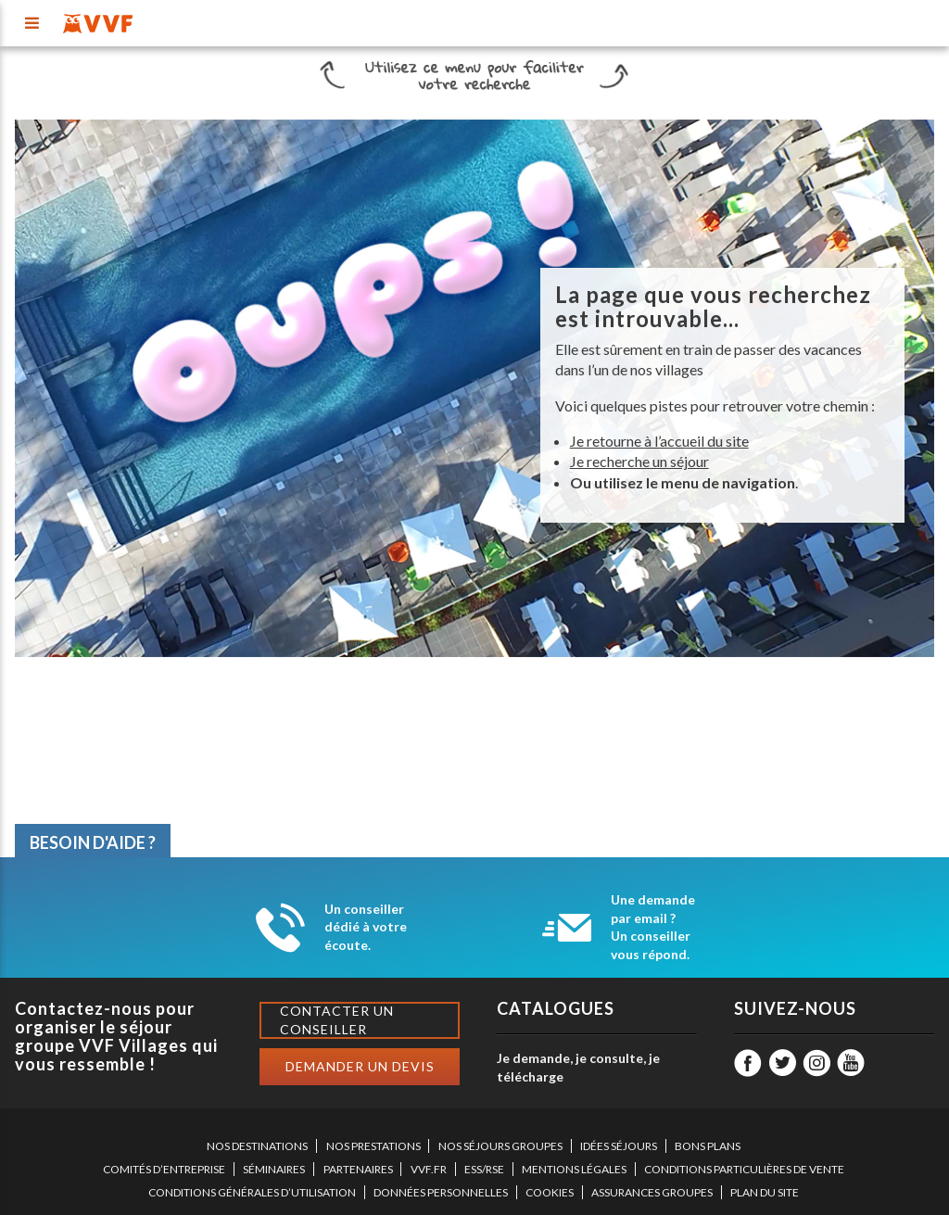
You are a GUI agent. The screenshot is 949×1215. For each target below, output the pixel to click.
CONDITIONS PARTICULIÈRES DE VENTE (744, 1169)
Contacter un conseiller (337, 1020)
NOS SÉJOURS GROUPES (500, 1146)
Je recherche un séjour (639, 461)
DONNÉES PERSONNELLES (440, 1192)
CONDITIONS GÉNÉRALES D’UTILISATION (252, 1192)
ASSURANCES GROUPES (652, 1192)
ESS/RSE (484, 1169)
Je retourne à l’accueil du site (659, 440)
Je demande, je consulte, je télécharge (578, 1067)
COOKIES (549, 1192)
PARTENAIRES (358, 1169)
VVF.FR (429, 1169)
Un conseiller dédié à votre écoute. (365, 927)
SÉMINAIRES (274, 1169)
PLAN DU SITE (764, 1192)
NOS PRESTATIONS (373, 1146)
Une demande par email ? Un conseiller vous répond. (653, 927)
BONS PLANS (707, 1146)
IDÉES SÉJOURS (618, 1146)
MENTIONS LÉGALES (574, 1169)
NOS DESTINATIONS (257, 1146)
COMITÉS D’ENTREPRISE (164, 1169)
